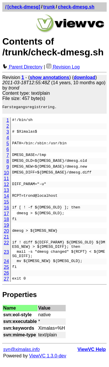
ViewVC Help (91, 354)
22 (6, 244)
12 (6, 186)
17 (6, 215)
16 (6, 209)
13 (6, 191)
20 (6, 232)
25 (6, 272)
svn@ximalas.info (21, 354)
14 (6, 197)
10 (6, 174)
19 (6, 226)
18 (6, 221)
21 (6, 238)
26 (6, 278)
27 (6, 284)
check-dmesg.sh (76, 6)
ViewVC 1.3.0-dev (47, 361)
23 (6, 255)
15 (6, 203)
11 (6, 180)
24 (6, 266)
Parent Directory (22, 66)
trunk (49, 6)
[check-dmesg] (23, 6)
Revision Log (63, 66)
